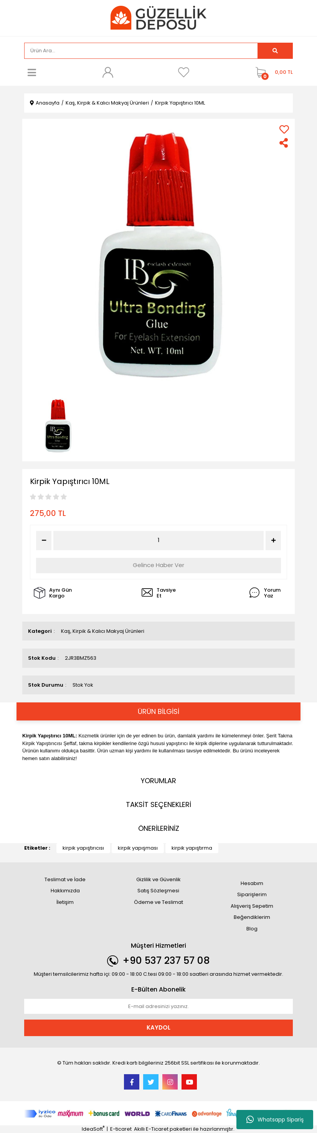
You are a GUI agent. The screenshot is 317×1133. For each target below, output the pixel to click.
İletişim (65, 902)
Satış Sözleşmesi (158, 890)
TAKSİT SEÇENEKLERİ (158, 804)
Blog (252, 928)
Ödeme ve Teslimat (158, 902)
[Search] (141, 50)
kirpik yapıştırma (192, 848)
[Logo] (158, 17)
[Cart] (272, 72)
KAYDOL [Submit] (158, 1027)
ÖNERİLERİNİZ (158, 828)
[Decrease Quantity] (43, 540)
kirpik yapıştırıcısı (83, 848)
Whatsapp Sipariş (275, 1119)
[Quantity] (159, 540)
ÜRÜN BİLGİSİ (158, 711)
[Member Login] (108, 72)
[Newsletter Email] (158, 1006)
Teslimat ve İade (65, 879)
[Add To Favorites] (284, 129)
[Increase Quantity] (273, 540)
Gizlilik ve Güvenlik (158, 879)
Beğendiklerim (252, 917)
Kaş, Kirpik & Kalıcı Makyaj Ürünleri (102, 631)
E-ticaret (121, 1129)
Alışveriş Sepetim (252, 906)
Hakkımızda (65, 890)
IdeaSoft (93, 1129)
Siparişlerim (252, 894)
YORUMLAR (158, 780)
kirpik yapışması (138, 848)
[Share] (284, 143)
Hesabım (252, 883)
